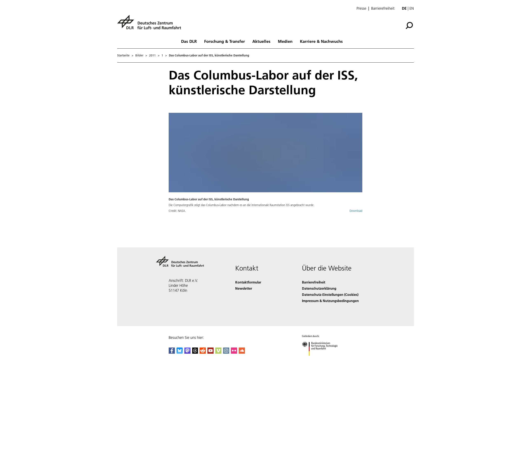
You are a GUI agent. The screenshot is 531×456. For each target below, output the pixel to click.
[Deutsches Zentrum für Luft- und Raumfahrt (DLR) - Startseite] (150, 24)
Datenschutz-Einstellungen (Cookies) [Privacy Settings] (330, 294)
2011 (152, 55)
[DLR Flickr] (234, 352)
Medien (285, 41)
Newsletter (243, 288)
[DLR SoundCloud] (242, 352)
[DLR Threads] (195, 352)
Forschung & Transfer (224, 41)
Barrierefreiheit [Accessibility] (313, 282)
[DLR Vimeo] (218, 352)
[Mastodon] (187, 352)
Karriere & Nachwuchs (321, 41)
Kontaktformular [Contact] (248, 282)
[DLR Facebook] (172, 352)
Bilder (139, 55)
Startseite (123, 55)
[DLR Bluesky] (180, 352)
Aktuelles (261, 41)
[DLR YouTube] (210, 352)
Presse (361, 8)
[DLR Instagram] (226, 352)
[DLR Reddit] (203, 352)
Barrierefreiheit (382, 8)
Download (356, 211)
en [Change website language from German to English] (411, 8)
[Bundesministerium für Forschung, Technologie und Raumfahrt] (322, 359)
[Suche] (409, 25)
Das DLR (189, 41)
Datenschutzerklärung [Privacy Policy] (319, 288)
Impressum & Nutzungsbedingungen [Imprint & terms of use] (330, 301)
